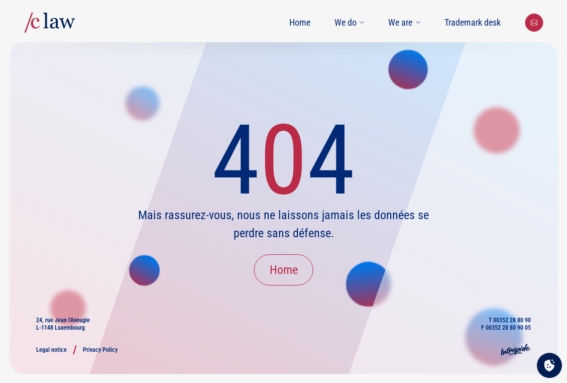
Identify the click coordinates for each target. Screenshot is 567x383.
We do (349, 22)
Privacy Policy (100, 349)
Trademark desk (472, 22)
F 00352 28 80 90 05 (506, 327)
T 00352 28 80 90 (510, 320)
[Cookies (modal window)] (549, 366)
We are (404, 22)
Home (299, 22)
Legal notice (51, 349)
